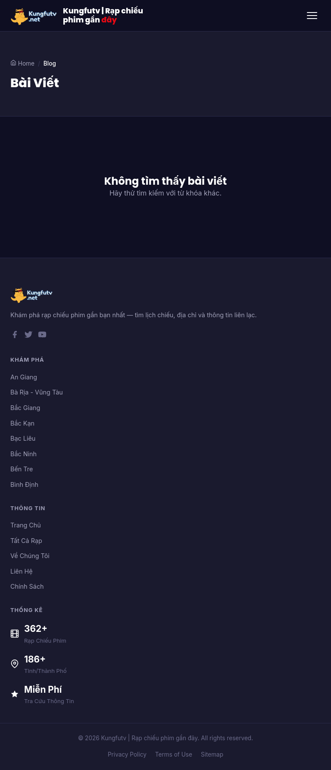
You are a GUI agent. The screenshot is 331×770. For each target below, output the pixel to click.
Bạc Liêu (22, 438)
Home (22, 63)
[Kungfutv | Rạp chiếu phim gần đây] (34, 15)
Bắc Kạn (22, 423)
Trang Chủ (25, 525)
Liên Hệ (21, 571)
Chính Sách (27, 586)
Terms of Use (173, 754)
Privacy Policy (127, 754)
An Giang (23, 377)
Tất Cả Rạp (26, 540)
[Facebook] (14, 336)
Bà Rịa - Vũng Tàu (36, 392)
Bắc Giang (25, 407)
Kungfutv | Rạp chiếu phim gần (103, 15)
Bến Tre (21, 469)
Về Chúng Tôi (30, 555)
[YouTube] (42, 336)
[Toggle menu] (312, 15)
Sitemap (212, 754)
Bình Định (24, 484)
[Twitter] (28, 336)
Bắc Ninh (23, 454)
